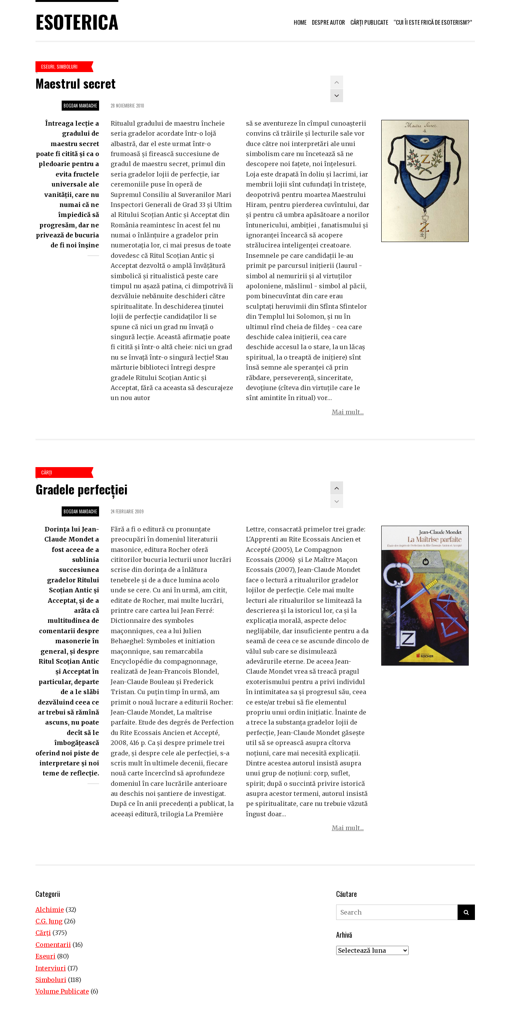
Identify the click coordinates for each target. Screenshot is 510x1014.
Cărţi (46, 472)
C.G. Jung (48, 921)
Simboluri (67, 66)
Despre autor (328, 22)
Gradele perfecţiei (81, 489)
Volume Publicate (62, 991)
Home (300, 22)
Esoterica (76, 21)
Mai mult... (348, 412)
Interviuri (50, 968)
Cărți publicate (369, 22)
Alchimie (49, 909)
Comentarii (53, 944)
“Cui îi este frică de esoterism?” (433, 22)
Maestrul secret (75, 83)
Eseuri (47, 66)
